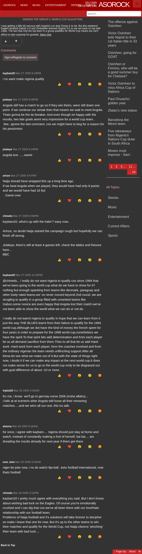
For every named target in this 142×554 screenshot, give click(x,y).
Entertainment (55, 5)
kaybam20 (9, 73)
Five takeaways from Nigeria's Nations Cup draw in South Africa (121, 137)
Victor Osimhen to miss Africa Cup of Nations (121, 87)
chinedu (7, 216)
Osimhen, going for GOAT (122, 54)
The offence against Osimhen (123, 24)
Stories (113, 197)
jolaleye (7, 99)
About (132, 551)
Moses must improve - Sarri (119, 152)
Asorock (9, 5)
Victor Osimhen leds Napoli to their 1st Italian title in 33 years (122, 39)
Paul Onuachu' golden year (119, 101)
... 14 (132, 172)
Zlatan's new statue (122, 110)
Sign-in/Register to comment (20, 57)
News (24, 5)
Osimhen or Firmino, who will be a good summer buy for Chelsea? (123, 70)
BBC (6, 254)
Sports (76, 5)
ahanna (7, 426)
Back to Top (8, 545)
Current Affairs (118, 226)
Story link (45, 34)
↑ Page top (120, 551)
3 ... (123, 166)
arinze (6, 175)
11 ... (132, 166)
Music (36, 5)
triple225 (8, 390)
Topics (90, 5)
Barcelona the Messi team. (118, 122)
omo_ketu (9, 462)
